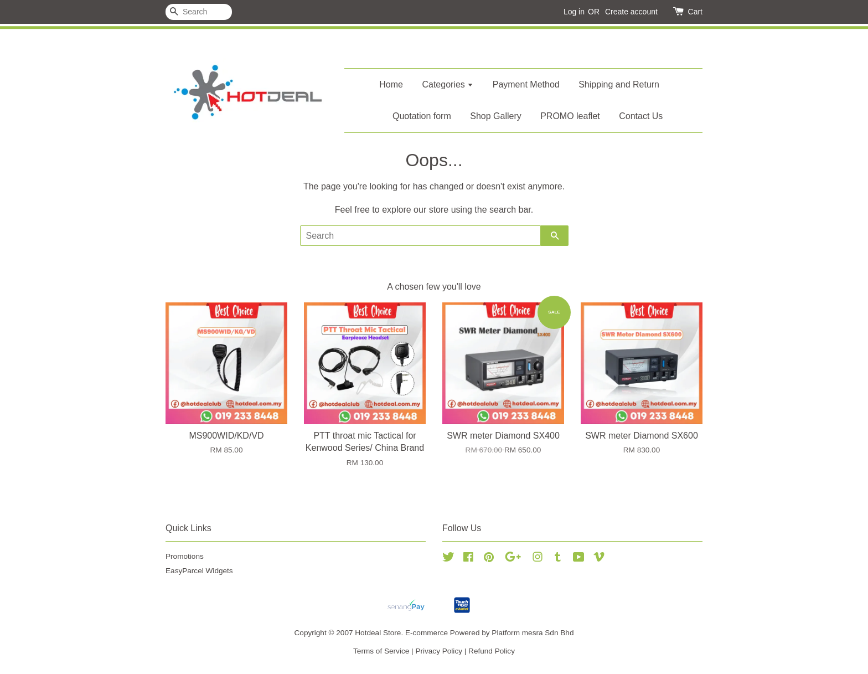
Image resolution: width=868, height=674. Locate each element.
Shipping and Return (618, 84)
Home (391, 84)
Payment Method (526, 84)
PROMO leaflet (570, 116)
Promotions (185, 556)
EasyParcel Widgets (199, 571)
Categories (447, 84)
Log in (574, 11)
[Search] (199, 12)
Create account (631, 11)
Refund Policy (491, 651)
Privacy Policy (438, 651)
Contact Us (641, 116)
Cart (695, 11)
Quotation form (421, 116)
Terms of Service (381, 651)
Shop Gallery (495, 116)
